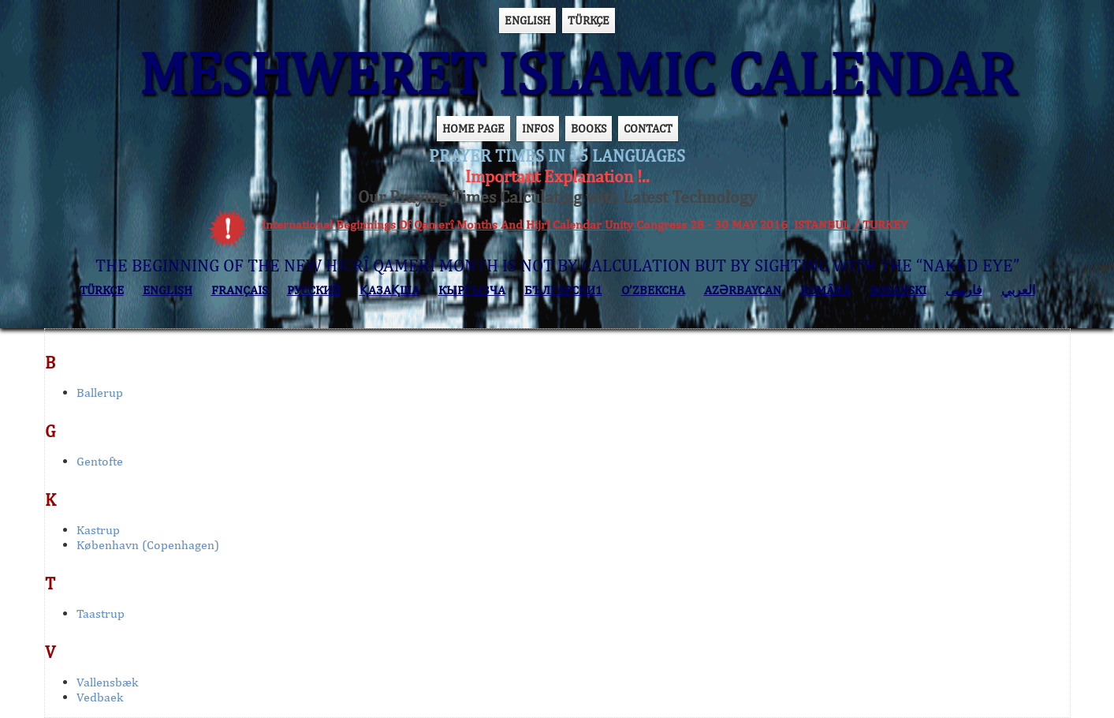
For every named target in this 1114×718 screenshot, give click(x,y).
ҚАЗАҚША (389, 289)
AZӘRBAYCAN (742, 289)
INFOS (537, 128)
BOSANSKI (898, 289)
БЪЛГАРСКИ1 (563, 289)
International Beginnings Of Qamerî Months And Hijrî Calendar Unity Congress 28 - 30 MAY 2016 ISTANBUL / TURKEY (584, 224)
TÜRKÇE (588, 20)
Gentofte (99, 461)
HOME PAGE (473, 128)
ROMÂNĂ (825, 289)
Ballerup (99, 392)
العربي (1018, 289)
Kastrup (98, 529)
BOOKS (588, 128)
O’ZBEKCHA (653, 289)
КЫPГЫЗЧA (471, 289)
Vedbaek (99, 697)
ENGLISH (527, 20)
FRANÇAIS (239, 289)
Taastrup (100, 613)
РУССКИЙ (314, 289)
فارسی (963, 289)
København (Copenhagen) (147, 544)
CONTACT (648, 128)
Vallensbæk (107, 682)
